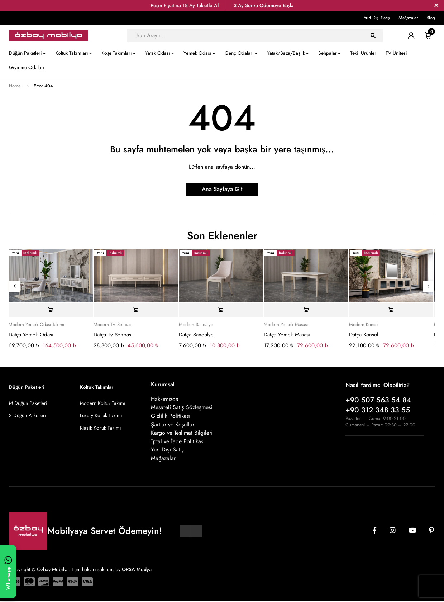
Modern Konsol (364, 324)
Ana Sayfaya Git (222, 189)
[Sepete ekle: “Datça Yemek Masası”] (306, 310)
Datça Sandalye (196, 335)
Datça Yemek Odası (31, 335)
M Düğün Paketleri (28, 403)
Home (15, 85)
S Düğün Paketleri (27, 415)
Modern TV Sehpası (113, 324)
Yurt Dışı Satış (377, 17)
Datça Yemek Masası (287, 335)
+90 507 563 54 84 (378, 400)
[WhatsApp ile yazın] (8, 571)
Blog (430, 17)
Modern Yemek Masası (286, 324)
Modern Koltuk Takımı (102, 403)
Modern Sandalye (196, 324)
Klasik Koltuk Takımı (100, 427)
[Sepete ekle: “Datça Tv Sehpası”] (136, 310)
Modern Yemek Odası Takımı (36, 324)
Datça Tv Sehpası (113, 335)
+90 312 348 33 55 (377, 410)
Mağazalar (408, 17)
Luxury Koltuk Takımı (101, 415)
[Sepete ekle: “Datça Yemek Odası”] (51, 310)
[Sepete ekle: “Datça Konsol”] (391, 310)
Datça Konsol (363, 335)
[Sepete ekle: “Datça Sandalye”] (221, 310)
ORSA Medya (137, 570)
